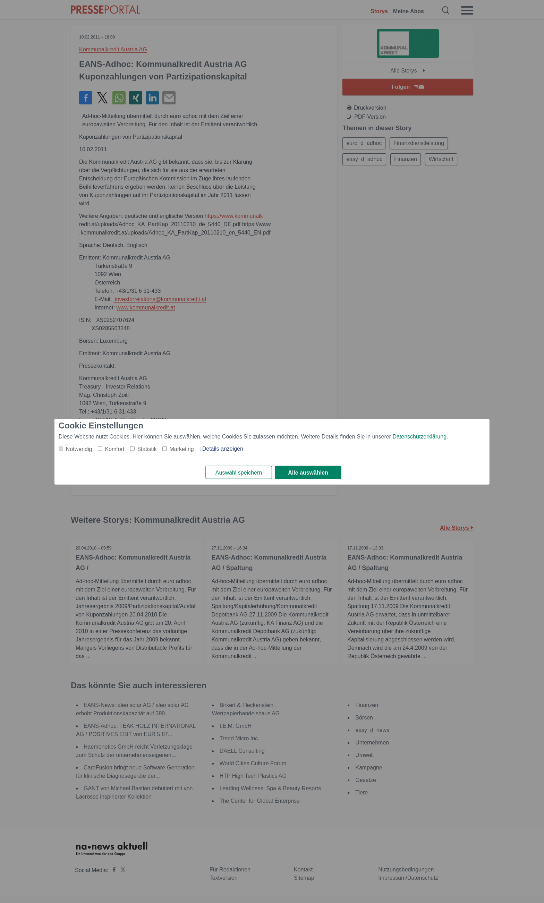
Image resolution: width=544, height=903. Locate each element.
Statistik (146, 449)
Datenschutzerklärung (419, 436)
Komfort (114, 449)
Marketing (181, 449)
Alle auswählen (308, 473)
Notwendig (79, 449)
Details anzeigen (222, 448)
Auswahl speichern (238, 473)
